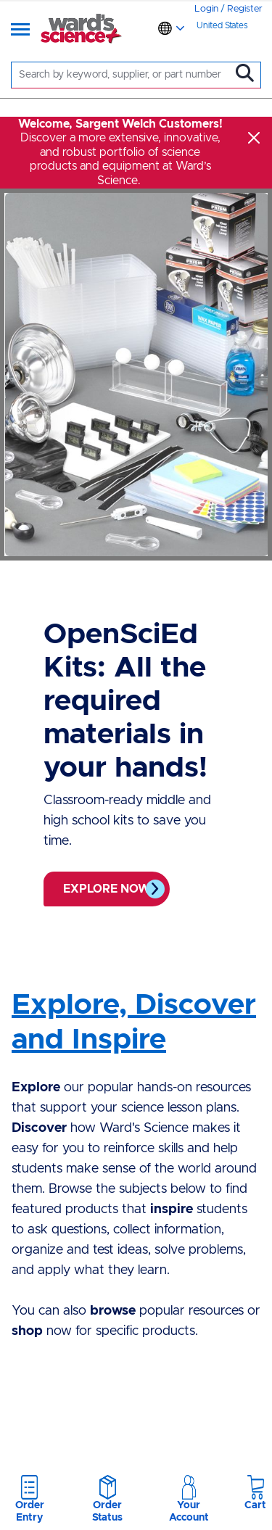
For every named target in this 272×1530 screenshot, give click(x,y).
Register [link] (245, 9)
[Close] (253, 137)
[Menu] (20, 30)
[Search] (124, 75)
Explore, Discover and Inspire (134, 1022)
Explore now (106, 889)
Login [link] (206, 9)
